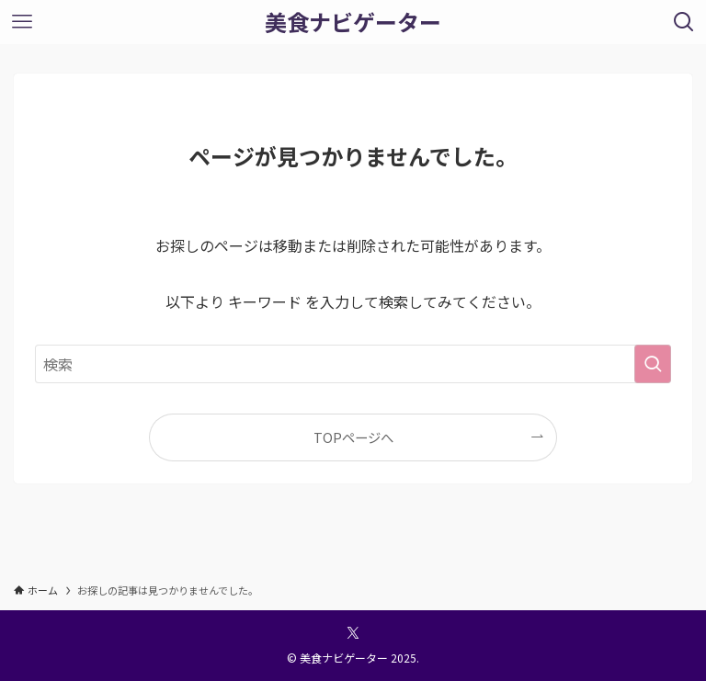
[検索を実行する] (652, 364)
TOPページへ (353, 437)
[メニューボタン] (22, 22)
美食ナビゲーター (353, 22)
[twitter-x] (353, 633)
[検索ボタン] (684, 22)
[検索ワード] (352, 364)
